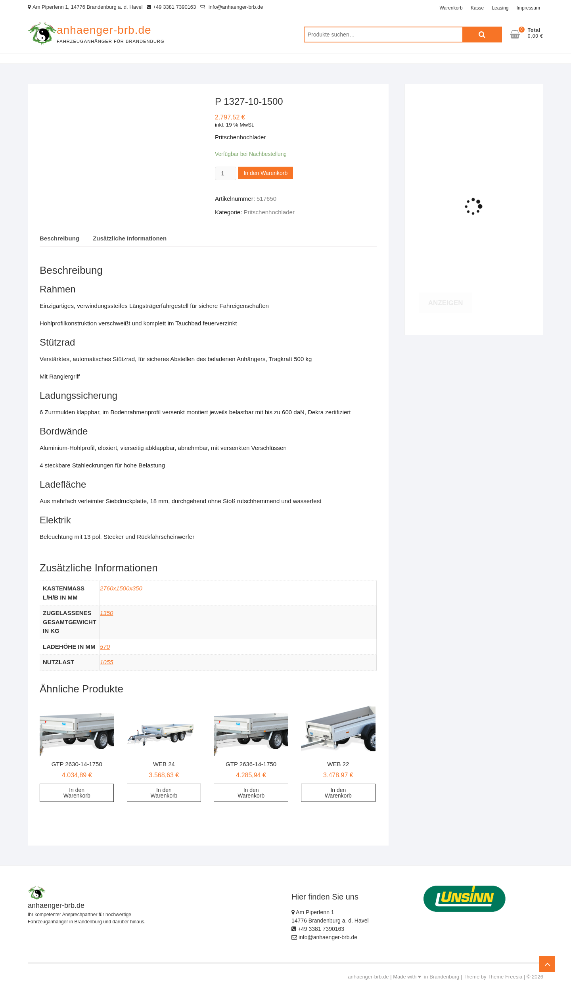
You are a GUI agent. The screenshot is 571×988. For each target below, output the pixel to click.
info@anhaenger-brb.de (231, 7)
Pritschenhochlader (269, 212)
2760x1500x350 (121, 588)
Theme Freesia (505, 977)
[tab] (59, 238)
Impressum (528, 8)
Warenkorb (450, 8)
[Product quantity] (225, 173)
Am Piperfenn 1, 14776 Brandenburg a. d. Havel (85, 7)
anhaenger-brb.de (104, 30)
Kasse (477, 8)
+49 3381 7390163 (171, 7)
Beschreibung (59, 238)
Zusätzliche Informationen (130, 238)
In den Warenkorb (265, 173)
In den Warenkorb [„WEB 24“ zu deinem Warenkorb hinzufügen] (163, 793)
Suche (482, 34)
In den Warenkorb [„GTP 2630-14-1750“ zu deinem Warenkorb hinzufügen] (76, 793)
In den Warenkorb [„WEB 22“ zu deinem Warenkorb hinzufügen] (338, 793)
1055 (106, 662)
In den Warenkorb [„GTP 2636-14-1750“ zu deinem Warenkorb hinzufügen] (251, 793)
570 (105, 646)
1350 (106, 612)
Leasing (500, 8)
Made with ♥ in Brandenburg (426, 977)
